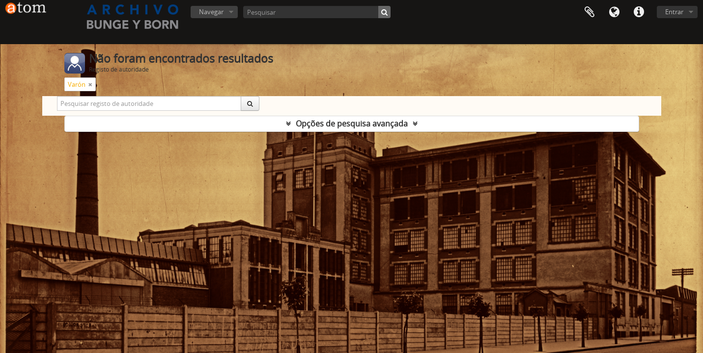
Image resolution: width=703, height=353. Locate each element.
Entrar (674, 11)
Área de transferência (589, 12)
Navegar (211, 11)
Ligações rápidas (638, 12)
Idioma (614, 12)
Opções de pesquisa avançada (352, 123)
